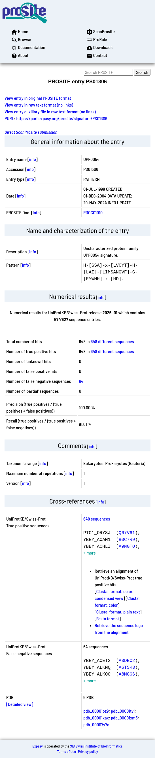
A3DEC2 (127, 660)
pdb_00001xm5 (124, 717)
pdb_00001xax (96, 717)
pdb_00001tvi (123, 711)
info (32, 159)
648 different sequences (112, 341)
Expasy (37, 746)
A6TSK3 (127, 667)
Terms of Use (66, 751)
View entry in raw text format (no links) (39, 104)
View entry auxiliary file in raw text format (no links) (50, 111)
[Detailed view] (19, 704)
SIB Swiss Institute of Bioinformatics (96, 746)
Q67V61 (127, 532)
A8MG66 (127, 674)
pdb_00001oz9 (96, 711)
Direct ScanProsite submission (31, 132)
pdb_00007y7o (96, 724)
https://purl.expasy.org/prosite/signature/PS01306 (61, 118)
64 (81, 381)
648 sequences (96, 518)
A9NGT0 (127, 546)
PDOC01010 (93, 212)
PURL (9, 118)
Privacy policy (88, 751)
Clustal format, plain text (118, 611)
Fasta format (107, 618)
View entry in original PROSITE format (38, 98)
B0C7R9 (127, 539)
